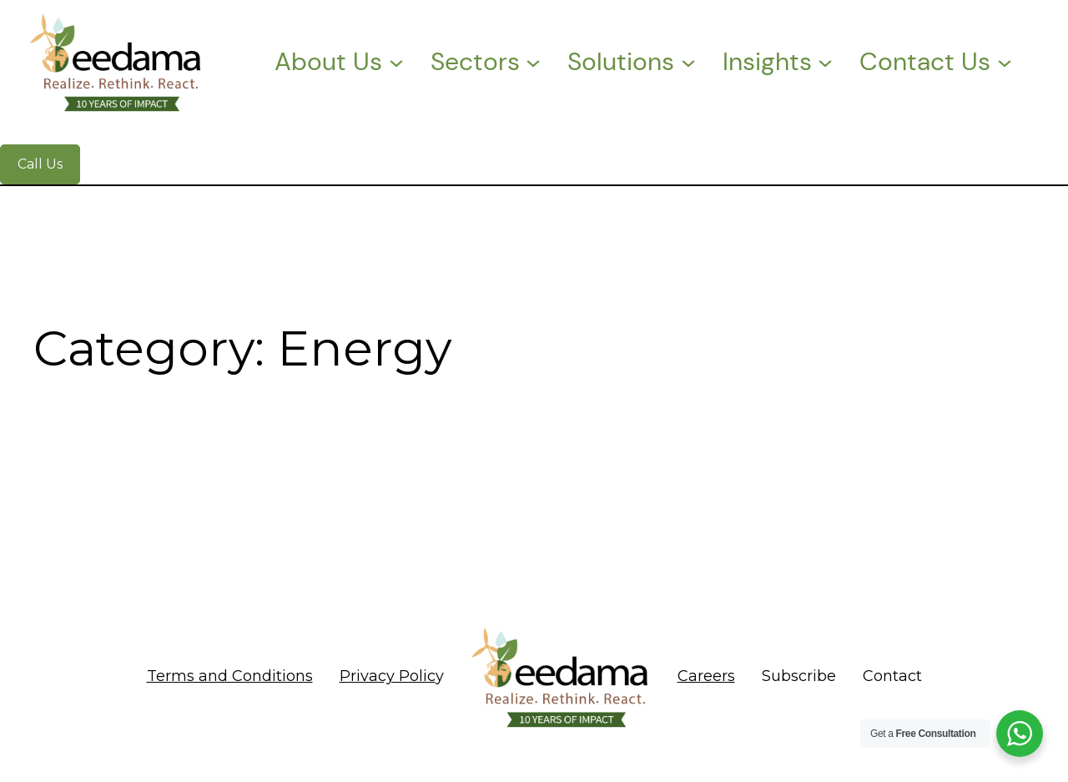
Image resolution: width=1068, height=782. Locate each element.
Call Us (40, 164)
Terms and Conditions (230, 676)
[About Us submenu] (396, 61)
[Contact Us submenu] (1004, 61)
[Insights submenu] (825, 61)
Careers (706, 676)
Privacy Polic (388, 676)
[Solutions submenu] (688, 61)
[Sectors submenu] (533, 61)
